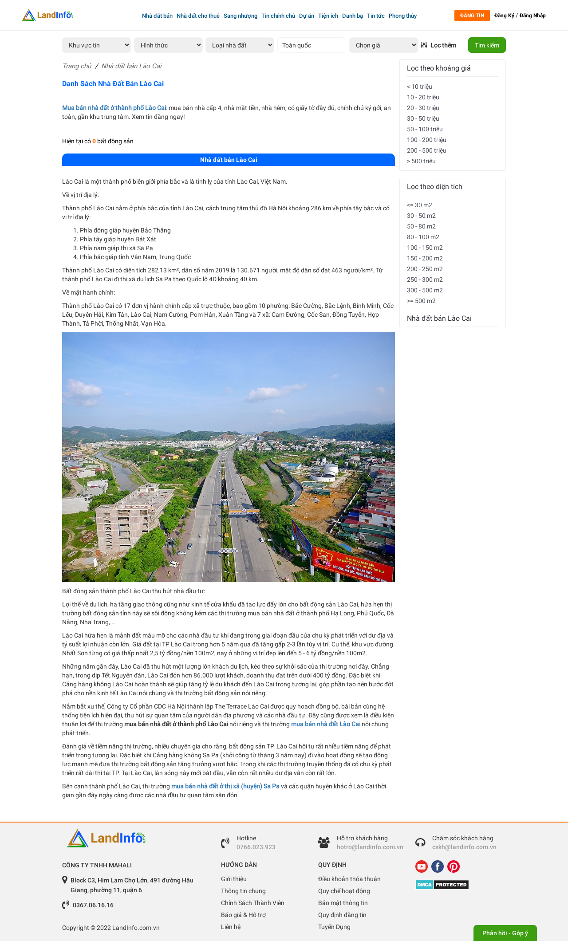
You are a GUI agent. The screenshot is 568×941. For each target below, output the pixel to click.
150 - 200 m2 (425, 258)
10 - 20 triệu (423, 97)
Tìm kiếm (487, 45)
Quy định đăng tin (342, 914)
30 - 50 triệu (423, 118)
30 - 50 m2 (421, 215)
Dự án (306, 15)
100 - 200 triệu (426, 139)
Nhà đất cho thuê (198, 15)
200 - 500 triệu (426, 150)
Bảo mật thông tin (343, 902)
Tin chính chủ (278, 15)
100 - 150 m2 (425, 247)
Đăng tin (472, 15)
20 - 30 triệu (423, 107)
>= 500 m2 (421, 300)
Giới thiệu (234, 878)
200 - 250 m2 (425, 268)
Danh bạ (352, 15)
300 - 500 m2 (425, 290)
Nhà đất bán (157, 15)
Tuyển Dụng (334, 926)
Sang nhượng (240, 15)
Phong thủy (403, 15)
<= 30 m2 (419, 205)
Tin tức (376, 15)
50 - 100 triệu (425, 129)
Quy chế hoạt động (344, 890)
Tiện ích (328, 15)
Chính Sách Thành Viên (252, 902)
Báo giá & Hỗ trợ (243, 914)
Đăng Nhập (533, 15)
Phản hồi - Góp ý (505, 933)
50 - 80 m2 (421, 226)
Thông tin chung (243, 890)
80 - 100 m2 (423, 236)
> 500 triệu (421, 161)
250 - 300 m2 (425, 279)
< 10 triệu (419, 86)
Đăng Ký (504, 15)
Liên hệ (231, 926)
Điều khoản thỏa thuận (349, 878)
